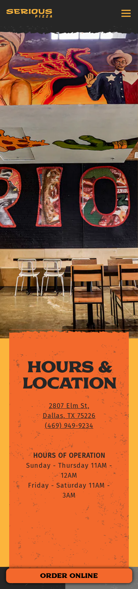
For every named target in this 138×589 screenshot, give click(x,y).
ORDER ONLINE (69, 575)
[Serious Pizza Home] (29, 13)
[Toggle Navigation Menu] (126, 13)
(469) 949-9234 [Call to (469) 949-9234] (69, 394)
